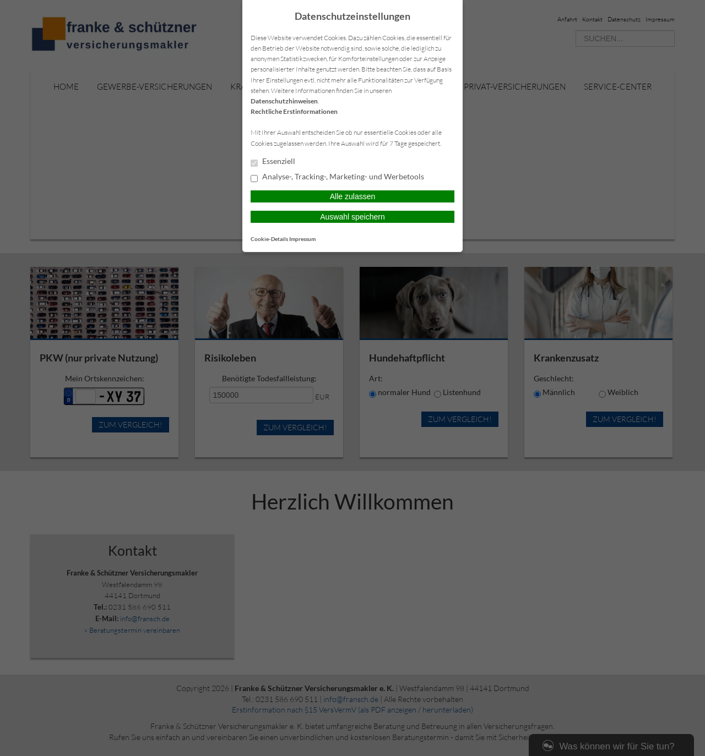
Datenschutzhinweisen (284, 101)
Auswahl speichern (352, 216)
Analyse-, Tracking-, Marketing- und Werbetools (337, 177)
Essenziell (273, 162)
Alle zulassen (353, 196)
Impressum (302, 238)
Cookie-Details (269, 238)
